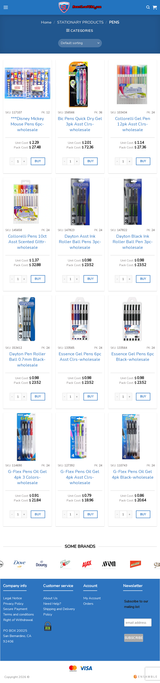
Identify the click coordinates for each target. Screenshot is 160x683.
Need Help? (52, 603)
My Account (92, 598)
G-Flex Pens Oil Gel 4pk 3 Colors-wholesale (27, 477)
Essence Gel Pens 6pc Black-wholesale (132, 356)
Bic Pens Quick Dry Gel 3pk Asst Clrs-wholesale (80, 124)
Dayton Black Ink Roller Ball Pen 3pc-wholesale (133, 242)
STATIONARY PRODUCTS (80, 22)
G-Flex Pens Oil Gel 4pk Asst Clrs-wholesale (80, 477)
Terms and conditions (18, 614)
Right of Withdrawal (18, 620)
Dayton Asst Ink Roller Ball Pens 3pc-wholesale (80, 242)
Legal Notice (12, 598)
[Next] (153, 566)
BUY (38, 161)
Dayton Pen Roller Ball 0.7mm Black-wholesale (27, 359)
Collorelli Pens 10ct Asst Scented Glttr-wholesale (27, 242)
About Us (50, 598)
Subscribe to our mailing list (136, 604)
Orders (88, 603)
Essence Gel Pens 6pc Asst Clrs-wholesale (80, 356)
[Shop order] (80, 43)
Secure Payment (15, 609)
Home (46, 22)
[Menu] (5, 7)
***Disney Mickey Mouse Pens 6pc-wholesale (27, 124)
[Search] (148, 7)
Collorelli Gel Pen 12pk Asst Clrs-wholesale (132, 124)
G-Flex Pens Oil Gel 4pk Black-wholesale (132, 474)
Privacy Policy (13, 603)
